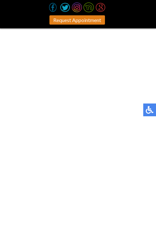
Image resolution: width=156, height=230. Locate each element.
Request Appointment (77, 20)
